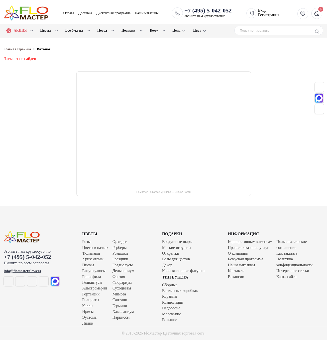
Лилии (88, 323)
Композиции (172, 302)
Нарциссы (121, 317)
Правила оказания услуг (248, 247)
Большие (169, 320)
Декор (167, 265)
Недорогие (171, 308)
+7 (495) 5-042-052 (27, 257)
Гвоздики (120, 259)
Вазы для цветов (176, 259)
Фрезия (118, 277)
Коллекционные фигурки (183, 271)
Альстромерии (94, 288)
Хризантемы (93, 259)
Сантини (119, 300)
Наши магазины (147, 13)
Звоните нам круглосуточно (208, 12)
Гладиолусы (122, 265)
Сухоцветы (121, 288)
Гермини (119, 306)
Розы (86, 241)
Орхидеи (119, 241)
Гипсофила (91, 277)
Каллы (87, 306)
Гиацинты (90, 300)
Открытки (170, 253)
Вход (262, 10)
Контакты (236, 271)
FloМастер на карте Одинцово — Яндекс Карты (163, 192)
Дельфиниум (123, 271)
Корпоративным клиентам (250, 241)
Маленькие (171, 314)
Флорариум (122, 282)
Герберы (119, 247)
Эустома (89, 317)
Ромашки (120, 253)
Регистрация (268, 15)
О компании (238, 253)
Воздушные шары (177, 241)
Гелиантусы (92, 282)
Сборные (169, 285)
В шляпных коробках (180, 290)
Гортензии (91, 294)
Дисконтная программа (113, 13)
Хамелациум (123, 311)
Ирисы (88, 311)
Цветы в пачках (95, 247)
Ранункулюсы (94, 271)
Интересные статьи (292, 271)
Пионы (88, 265)
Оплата (68, 13)
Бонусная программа (245, 259)
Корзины (169, 296)
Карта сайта (286, 277)
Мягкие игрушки (176, 247)
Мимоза (119, 294)
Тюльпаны (91, 253)
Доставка (85, 13)
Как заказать (287, 253)
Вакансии (236, 277)
